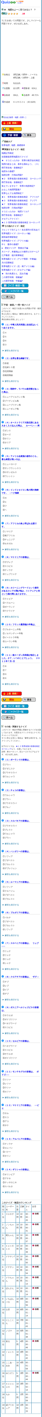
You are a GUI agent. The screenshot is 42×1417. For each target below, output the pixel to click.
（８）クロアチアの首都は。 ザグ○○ (21, 977)
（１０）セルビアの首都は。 (17, 1041)
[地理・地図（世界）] (17, 117)
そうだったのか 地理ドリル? (15, 211)
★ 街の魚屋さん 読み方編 (15, 273)
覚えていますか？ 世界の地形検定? (18, 186)
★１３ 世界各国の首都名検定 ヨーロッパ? (21, 222)
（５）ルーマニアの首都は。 (17, 882)
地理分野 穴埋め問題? (12, 175)
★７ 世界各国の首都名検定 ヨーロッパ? (21, 204)
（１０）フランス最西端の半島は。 (20, 624)
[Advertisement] (21, 48)
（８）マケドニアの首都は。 (17, 557)
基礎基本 (21, 145)
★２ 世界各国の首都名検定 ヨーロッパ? (21, 179)
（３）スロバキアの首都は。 (17, 821)
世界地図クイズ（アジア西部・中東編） (20, 259)
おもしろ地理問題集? (11, 189)
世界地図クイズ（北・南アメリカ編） (19, 266)
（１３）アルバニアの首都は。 (18, 1139)
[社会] (6, 117)
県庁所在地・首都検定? (12, 168)
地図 (13, 145)
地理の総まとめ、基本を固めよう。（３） (21, 164)
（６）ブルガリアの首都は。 (17, 912)
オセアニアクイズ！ (11, 219)
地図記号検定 (8, 153)
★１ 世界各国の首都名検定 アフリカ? (20, 197)
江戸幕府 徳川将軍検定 (13, 255)
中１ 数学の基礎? (10, 244)
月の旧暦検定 (8, 262)
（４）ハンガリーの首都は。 (17, 851)
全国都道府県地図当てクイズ (15, 157)
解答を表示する (12, 350)
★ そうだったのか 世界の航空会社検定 (21, 160)
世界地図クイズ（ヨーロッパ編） (17, 233)
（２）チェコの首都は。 (15, 790)
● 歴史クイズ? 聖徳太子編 (15, 248)
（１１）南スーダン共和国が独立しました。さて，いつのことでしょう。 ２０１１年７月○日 (21, 658)
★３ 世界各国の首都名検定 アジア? (19, 200)
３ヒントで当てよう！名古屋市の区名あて (21, 230)
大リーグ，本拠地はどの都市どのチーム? (20, 252)
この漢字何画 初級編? (12, 277)
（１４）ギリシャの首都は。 (17, 1169)
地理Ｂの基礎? (8, 171)
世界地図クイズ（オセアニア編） (17, 270)
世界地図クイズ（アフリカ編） (16, 241)
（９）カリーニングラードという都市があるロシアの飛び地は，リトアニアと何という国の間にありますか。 (21, 591)
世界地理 (6, 145)
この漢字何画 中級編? (12, 281)
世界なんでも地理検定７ (13, 193)
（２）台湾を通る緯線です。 (17, 358)
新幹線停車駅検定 (10, 237)
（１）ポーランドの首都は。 (17, 760)
